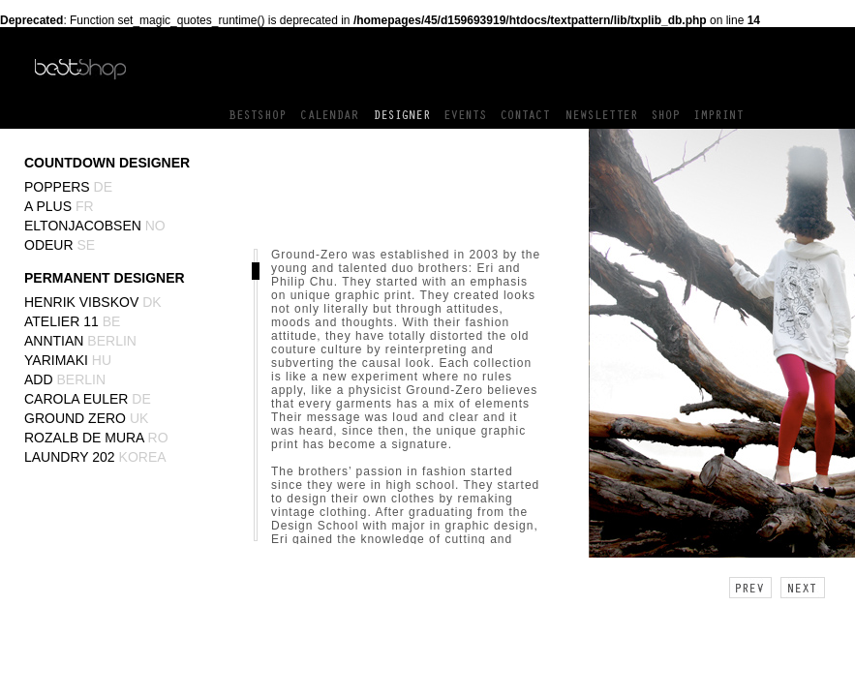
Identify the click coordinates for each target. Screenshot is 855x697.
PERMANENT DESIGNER (104, 278)
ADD (65, 379)
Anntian (80, 340)
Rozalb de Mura (96, 437)
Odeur (59, 245)
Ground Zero (86, 418)
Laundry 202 (95, 457)
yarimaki (67, 360)
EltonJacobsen (95, 225)
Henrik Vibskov (93, 302)
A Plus (59, 206)
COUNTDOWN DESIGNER (107, 162)
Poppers (68, 187)
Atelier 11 (72, 321)
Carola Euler (87, 399)
